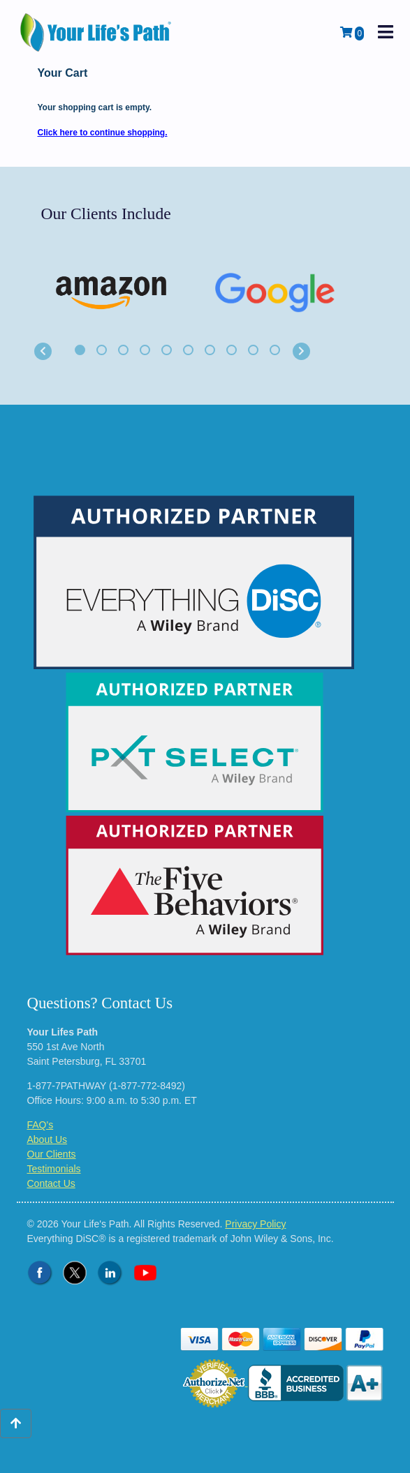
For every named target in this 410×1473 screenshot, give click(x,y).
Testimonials (54, 1168)
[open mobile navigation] (385, 32)
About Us (47, 1139)
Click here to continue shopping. (103, 132)
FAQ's (40, 1124)
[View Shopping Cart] (352, 32)
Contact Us (51, 1183)
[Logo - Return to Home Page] (97, 32)
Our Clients (51, 1154)
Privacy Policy (255, 1223)
